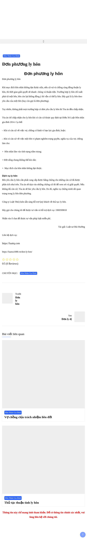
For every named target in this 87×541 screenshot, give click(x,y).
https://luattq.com (11, 243)
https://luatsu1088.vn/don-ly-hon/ (17, 252)
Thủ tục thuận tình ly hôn (21, 502)
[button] (43, 41)
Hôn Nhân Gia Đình (11, 56)
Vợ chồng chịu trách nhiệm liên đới (28, 417)
